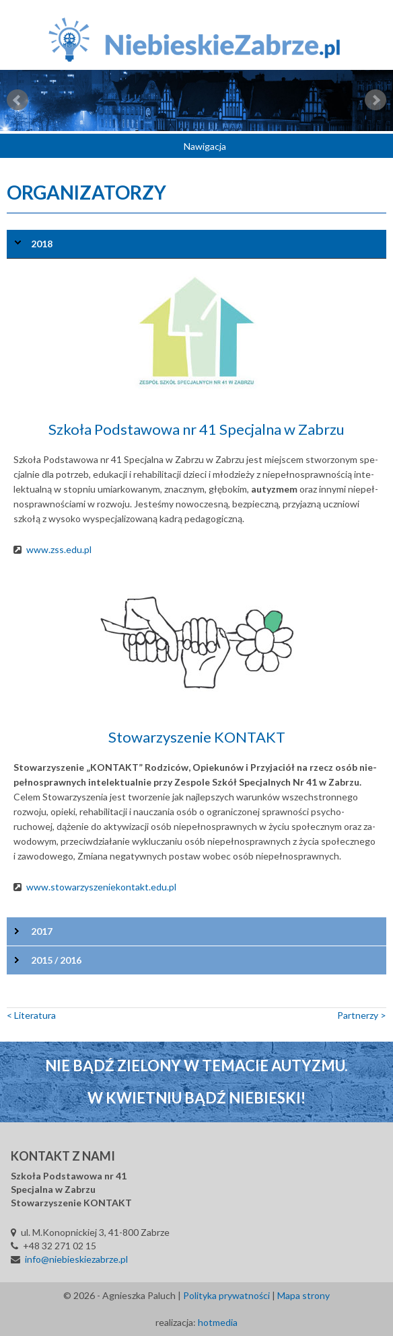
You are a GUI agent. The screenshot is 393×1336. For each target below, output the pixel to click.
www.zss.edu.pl (59, 549)
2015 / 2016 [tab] (56, 960)
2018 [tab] (41, 243)
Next (375, 100)
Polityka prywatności (226, 1295)
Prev (17, 100)
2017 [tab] (41, 931)
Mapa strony (303, 1295)
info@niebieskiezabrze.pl (76, 1259)
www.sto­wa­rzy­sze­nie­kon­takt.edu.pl (101, 886)
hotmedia (218, 1322)
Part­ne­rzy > (361, 1015)
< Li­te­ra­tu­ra (31, 1015)
